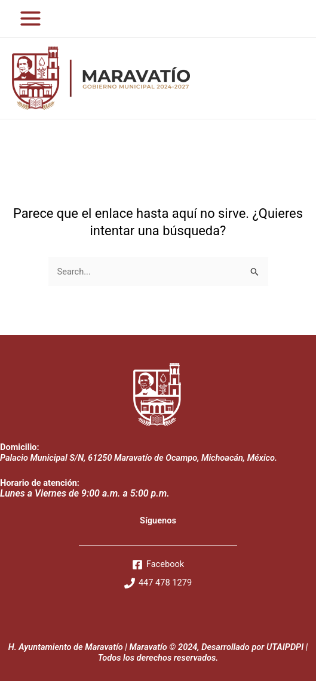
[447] (158, 583)
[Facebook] (158, 564)
